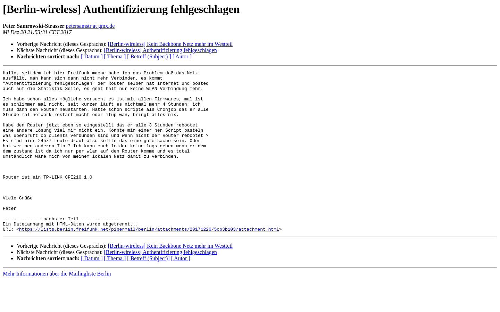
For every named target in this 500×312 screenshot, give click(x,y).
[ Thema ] (115, 56)
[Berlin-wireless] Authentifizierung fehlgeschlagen (160, 50)
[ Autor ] (182, 56)
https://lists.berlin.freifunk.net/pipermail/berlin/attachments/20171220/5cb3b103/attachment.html (149, 261)
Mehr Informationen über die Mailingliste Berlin (57, 306)
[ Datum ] (91, 56)
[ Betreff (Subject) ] (149, 56)
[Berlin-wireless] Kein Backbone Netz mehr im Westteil (170, 44)
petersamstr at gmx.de (90, 26)
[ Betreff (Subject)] (148, 291)
